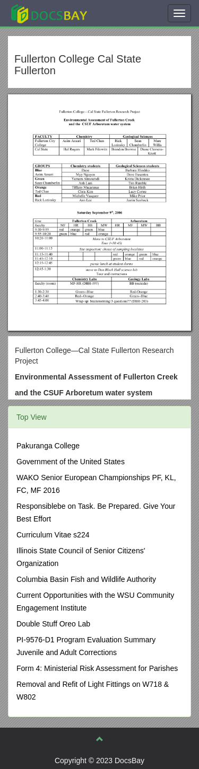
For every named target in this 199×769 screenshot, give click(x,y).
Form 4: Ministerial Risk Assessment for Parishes (97, 668)
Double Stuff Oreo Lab (53, 624)
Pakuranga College (48, 445)
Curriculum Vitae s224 (52, 535)
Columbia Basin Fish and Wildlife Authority (86, 579)
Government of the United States (70, 461)
